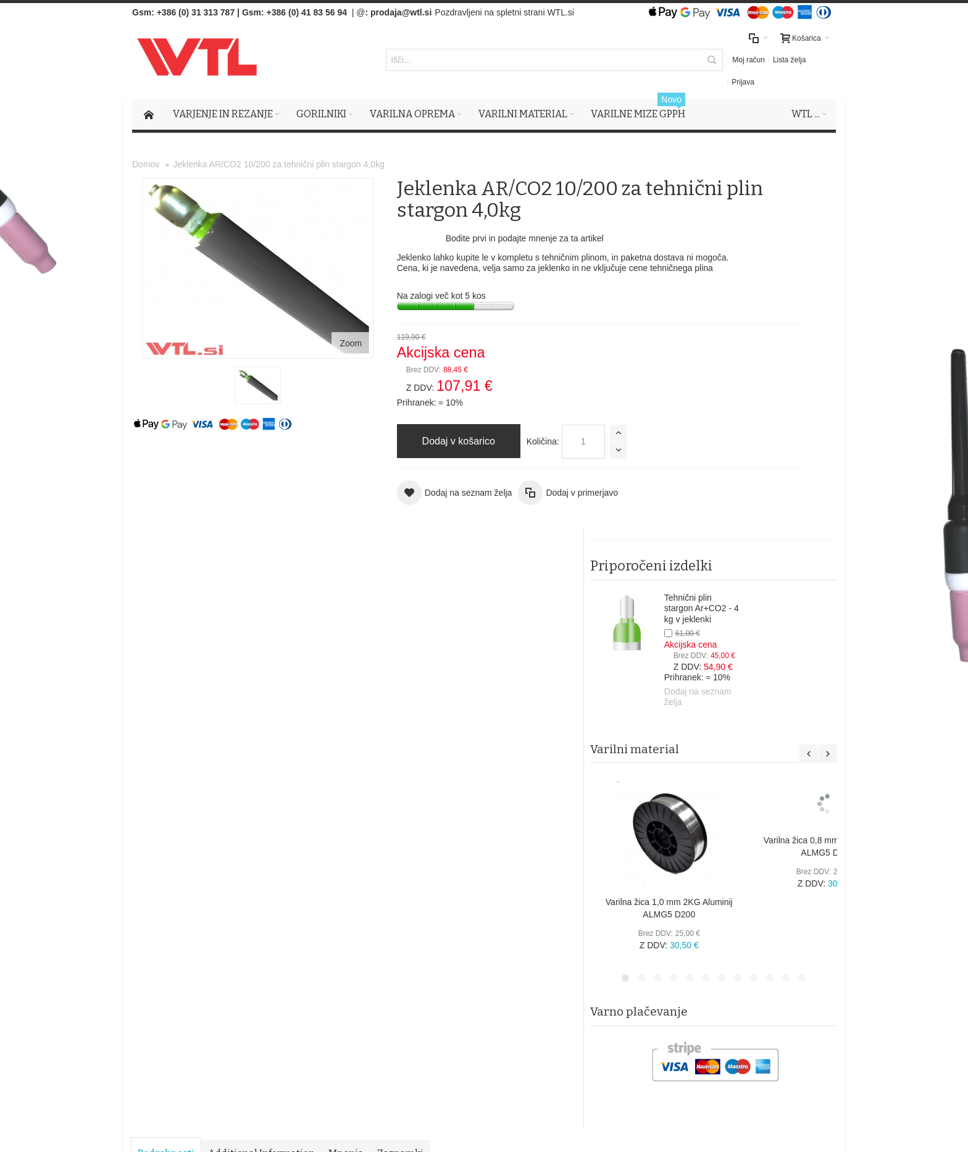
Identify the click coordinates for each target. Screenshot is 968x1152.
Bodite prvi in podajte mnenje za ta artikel (440, 239)
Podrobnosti (167, 551)
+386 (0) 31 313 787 (196, 12)
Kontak (347, 960)
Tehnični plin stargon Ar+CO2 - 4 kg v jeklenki (788, 279)
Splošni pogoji (361, 923)
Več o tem (168, 1011)
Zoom (275, 293)
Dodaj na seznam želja (785, 367)
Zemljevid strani (166, 843)
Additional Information (262, 551)
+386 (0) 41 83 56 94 (307, 12)
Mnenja (347, 551)
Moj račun (651, 61)
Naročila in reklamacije (379, 843)
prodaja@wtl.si (401, 12)
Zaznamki (401, 551)
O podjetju (353, 948)
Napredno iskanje (294, 843)
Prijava (727, 61)
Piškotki (349, 935)
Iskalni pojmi (228, 843)
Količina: (457, 443)
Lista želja (691, 61)
